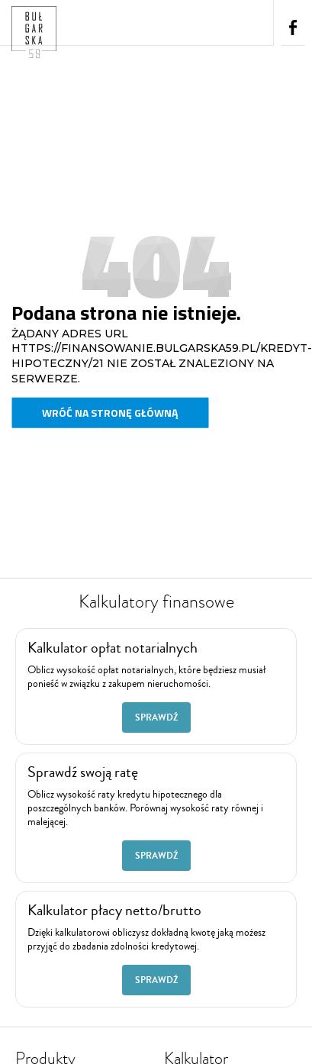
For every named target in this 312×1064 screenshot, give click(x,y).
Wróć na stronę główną (110, 413)
